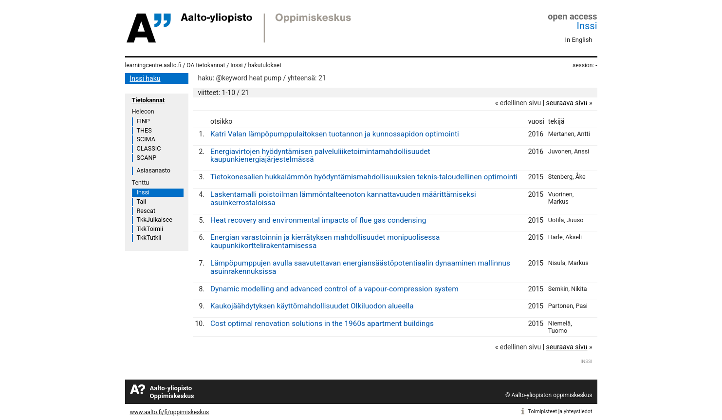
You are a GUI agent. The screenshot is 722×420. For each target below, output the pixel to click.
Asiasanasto (153, 170)
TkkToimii (150, 228)
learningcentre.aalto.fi (153, 65)
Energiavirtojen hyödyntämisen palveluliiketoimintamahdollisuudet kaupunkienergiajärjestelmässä (320, 155)
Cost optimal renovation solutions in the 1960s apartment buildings (322, 323)
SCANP (147, 157)
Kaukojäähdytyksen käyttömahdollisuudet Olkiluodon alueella (312, 306)
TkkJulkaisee (154, 219)
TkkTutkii (149, 237)
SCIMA (146, 139)
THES (144, 130)
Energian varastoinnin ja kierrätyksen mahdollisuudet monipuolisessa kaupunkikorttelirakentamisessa (325, 241)
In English (578, 39)
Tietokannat (148, 100)
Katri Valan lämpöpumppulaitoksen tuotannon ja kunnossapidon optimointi (334, 134)
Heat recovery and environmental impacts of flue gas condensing (318, 220)
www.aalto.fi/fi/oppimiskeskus (169, 412)
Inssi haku (145, 78)
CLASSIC (149, 148)
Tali (142, 201)
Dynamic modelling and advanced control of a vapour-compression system (334, 289)
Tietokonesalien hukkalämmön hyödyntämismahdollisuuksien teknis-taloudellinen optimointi (364, 176)
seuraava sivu (567, 103)
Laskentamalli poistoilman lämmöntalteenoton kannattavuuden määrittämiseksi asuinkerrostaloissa (343, 198)
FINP (143, 121)
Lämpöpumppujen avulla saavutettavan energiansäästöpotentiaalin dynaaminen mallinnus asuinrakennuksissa (360, 267)
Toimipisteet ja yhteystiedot (560, 411)
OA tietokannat (205, 65)
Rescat (146, 210)
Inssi (587, 26)
